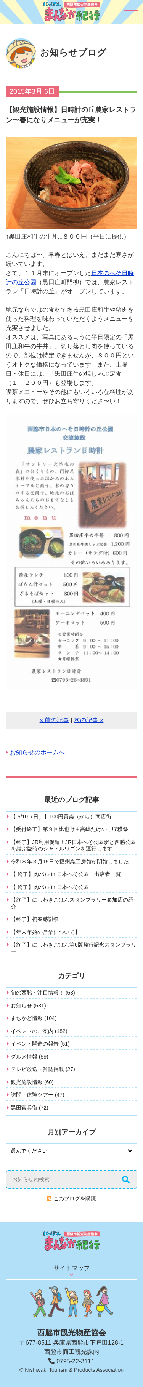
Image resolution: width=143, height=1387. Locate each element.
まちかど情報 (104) (34, 1018)
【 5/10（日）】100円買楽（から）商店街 (61, 817)
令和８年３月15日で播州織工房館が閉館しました (70, 861)
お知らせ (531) (28, 1006)
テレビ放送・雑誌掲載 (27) (43, 1069)
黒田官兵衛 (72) (29, 1108)
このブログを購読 (74, 1198)
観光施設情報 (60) (32, 1082)
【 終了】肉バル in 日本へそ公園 (50, 887)
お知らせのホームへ (37, 752)
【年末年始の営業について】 (45, 932)
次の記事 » (88, 720)
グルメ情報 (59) (29, 1057)
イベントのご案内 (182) (39, 1031)
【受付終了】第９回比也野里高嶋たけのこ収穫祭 (69, 829)
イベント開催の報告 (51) (40, 1044)
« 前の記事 (54, 720)
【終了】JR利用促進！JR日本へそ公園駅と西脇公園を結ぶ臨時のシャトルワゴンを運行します (73, 845)
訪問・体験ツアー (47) (37, 1095)
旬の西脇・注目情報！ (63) (43, 993)
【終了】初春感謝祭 (35, 919)
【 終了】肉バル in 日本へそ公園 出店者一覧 (66, 874)
